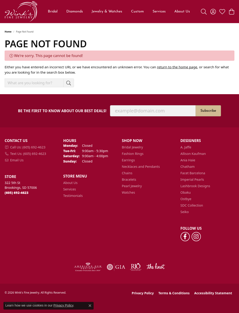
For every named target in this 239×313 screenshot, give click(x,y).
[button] (204, 11)
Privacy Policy (143, 293)
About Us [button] (182, 11)
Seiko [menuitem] (185, 212)
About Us (70, 183)
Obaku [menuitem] (186, 192)
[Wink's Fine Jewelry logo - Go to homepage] (21, 11)
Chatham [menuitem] (188, 166)
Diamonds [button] (74, 11)
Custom (137, 11)
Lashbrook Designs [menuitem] (195, 186)
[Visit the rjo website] (135, 267)
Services (159, 11)
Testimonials (73, 195)
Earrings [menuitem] (128, 160)
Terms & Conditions (174, 293)
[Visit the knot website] (155, 267)
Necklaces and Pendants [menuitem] (141, 166)
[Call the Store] (16, 192)
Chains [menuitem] (127, 173)
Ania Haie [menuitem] (188, 160)
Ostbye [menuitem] (186, 199)
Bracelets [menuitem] (129, 179)
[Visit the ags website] (88, 267)
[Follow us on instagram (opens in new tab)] (196, 236)
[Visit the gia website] (116, 267)
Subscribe (208, 111)
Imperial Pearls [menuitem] (192, 179)
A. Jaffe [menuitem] (186, 147)
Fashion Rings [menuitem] (133, 153)
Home (8, 31)
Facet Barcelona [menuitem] (193, 173)
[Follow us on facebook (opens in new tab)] (185, 236)
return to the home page (177, 67)
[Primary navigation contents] (119, 11)
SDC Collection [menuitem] (192, 205)
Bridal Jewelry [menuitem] (132, 147)
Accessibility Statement (213, 293)
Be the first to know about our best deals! (62, 111)
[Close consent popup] (90, 305)
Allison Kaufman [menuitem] (193, 153)
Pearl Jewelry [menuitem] (132, 186)
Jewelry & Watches (107, 11)
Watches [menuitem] (128, 192)
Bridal (53, 11)
